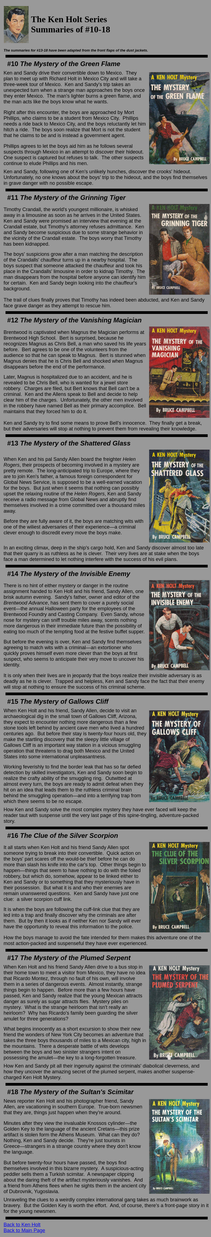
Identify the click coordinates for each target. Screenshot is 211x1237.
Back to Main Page (24, 1230)
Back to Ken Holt (22, 1224)
